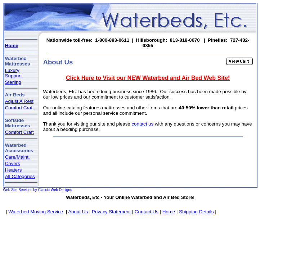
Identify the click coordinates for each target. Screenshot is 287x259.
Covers (12, 163)
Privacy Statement (111, 211)
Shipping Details (196, 211)
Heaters (13, 170)
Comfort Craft (19, 107)
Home (11, 45)
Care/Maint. (17, 157)
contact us (142, 124)
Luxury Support (13, 73)
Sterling (13, 82)
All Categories (20, 176)
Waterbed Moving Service (35, 211)
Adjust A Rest (19, 101)
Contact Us (146, 211)
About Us (78, 211)
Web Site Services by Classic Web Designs (37, 190)
